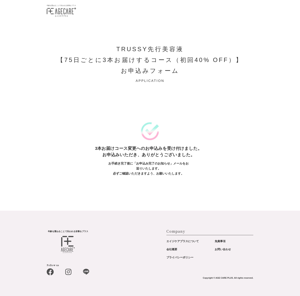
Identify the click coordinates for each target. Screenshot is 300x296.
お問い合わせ (223, 249)
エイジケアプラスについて (182, 241)
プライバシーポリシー (179, 257)
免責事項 (220, 241)
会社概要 (171, 249)
